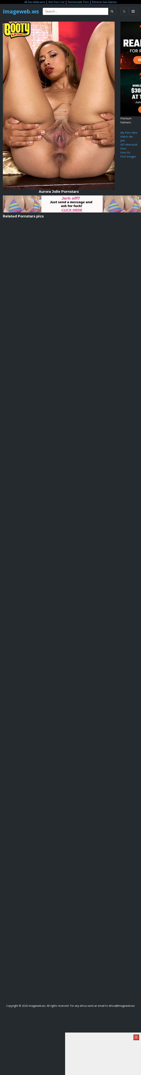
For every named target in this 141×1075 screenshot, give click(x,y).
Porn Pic (125, 152)
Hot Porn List (56, 2)
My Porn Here (128, 132)
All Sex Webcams (34, 2)
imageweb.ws (21, 11)
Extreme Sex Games (104, 2)
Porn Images (128, 156)
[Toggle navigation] (133, 11)
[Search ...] (75, 11)
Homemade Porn (78, 2)
